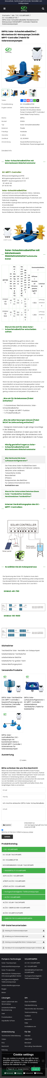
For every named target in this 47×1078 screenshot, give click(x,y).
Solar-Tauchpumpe (9, 963)
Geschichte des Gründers (34, 1009)
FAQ (3, 1043)
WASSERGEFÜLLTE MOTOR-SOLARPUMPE (34, 971)
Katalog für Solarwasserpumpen (16, 931)
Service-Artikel (28, 832)
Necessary (8, 1073)
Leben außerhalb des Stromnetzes (9, 1003)
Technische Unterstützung (11, 1036)
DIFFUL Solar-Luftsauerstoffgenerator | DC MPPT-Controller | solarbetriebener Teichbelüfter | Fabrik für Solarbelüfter (34, 703)
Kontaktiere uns (30, 1027)
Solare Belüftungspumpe (11, 985)
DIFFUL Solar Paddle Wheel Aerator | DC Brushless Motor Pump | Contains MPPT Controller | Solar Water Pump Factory (32, 111)
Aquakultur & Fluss (8, 1021)
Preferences (28, 1073)
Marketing (38, 1073)
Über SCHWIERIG (31, 1002)
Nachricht (28, 1019)
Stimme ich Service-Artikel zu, (17, 831)
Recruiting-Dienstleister (33, 1046)
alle (13, 15)
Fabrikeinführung (31, 1005)
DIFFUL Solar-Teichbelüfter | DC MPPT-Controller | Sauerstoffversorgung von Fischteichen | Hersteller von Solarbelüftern (12, 702)
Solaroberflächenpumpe (11, 966)
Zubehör (7, 825)
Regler (4, 989)
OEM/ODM (28, 1039)
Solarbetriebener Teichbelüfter (14, 654)
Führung (4, 1050)
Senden (7, 837)
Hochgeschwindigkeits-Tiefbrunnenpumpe (10, 981)
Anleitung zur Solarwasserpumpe (16, 936)
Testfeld (28, 1016)
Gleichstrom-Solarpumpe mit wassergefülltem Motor (11, 975)
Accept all (35, 1069)
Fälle (26, 1023)
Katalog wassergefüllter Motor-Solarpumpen (20, 942)
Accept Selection (23, 1069)
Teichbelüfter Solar (9, 650)
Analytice (18, 1073)
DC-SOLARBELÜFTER (9, 18)
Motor (4, 992)
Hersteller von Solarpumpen (29, 650)
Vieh (3, 1014)
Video (4, 1039)
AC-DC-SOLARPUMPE (32, 963)
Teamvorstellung (31, 1012)
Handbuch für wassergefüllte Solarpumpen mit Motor (23, 948)
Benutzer (28, 1043)
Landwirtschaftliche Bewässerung (9, 1009)
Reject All (11, 1069)
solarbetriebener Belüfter (11, 657)
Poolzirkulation (7, 1017)
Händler (28, 1036)
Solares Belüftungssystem (12, 664)
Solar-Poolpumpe (8, 970)
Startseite (6, 15)
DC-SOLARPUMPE (22, 15)
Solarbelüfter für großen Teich (14, 661)
